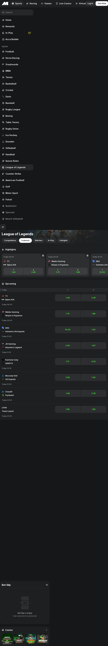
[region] (16, 115)
